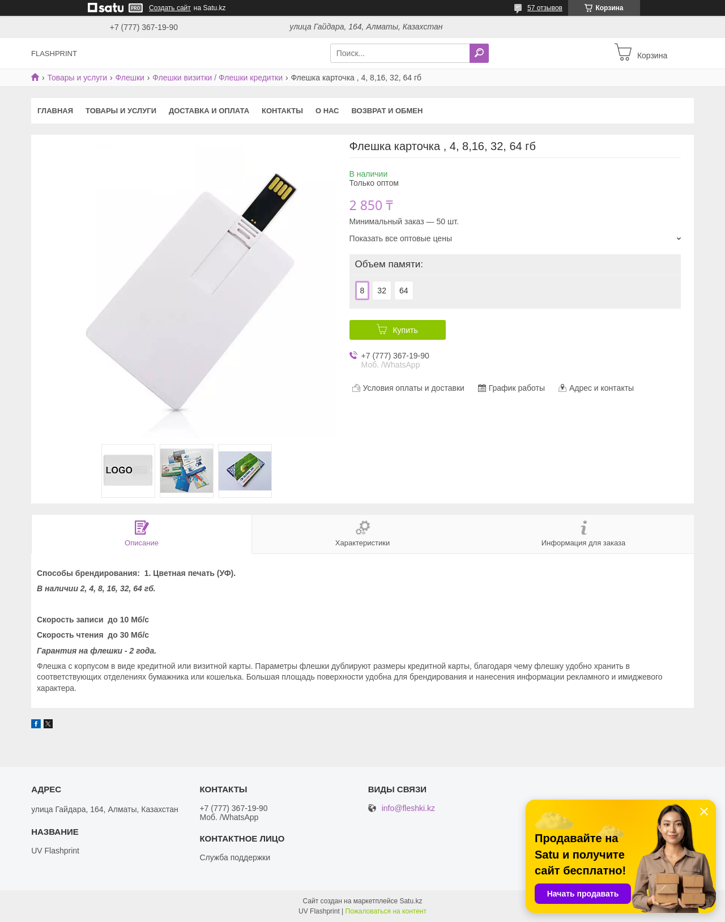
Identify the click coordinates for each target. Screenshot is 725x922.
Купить (405, 330)
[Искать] (479, 53)
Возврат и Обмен (387, 110)
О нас (327, 110)
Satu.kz (410, 901)
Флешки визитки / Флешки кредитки (217, 77)
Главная (55, 110)
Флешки (130, 77)
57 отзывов (544, 8)
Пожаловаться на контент (386, 911)
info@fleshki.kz (408, 808)
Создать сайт (170, 8)
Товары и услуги (77, 77)
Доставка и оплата (209, 110)
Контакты (282, 110)
